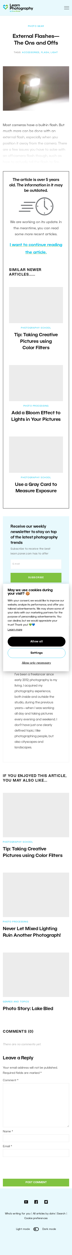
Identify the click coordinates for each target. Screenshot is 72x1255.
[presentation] (29, 1167)
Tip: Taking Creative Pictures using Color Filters (36, 341)
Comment (10, 1080)
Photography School (36, 328)
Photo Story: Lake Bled (28, 1009)
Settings (37, 653)
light (54, 52)
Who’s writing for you (18, 1214)
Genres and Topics (16, 1002)
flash (45, 52)
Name (8, 1131)
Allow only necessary (36, 663)
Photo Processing (36, 406)
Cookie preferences (36, 1218)
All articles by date (44, 1214)
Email (7, 1146)
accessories (31, 52)
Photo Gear (36, 26)
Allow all (36, 641)
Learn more (15, 629)
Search (61, 1214)
